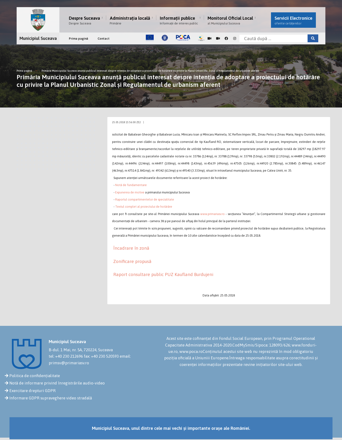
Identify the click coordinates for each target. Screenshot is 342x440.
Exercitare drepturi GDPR (32, 390)
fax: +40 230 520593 (101, 356)
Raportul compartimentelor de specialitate (144, 199)
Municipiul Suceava (38, 38)
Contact (103, 38)
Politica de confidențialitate (34, 375)
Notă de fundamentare (131, 185)
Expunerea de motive (129, 192)
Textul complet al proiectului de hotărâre (143, 206)
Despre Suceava (84, 20)
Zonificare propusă (132, 261)
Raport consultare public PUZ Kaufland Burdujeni (163, 274)
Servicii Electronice (293, 20)
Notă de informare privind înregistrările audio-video (57, 383)
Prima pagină (78, 38)
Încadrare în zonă (131, 248)
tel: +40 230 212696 (66, 356)
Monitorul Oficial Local (230, 20)
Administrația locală (130, 20)
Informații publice (179, 20)
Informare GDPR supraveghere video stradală (50, 398)
